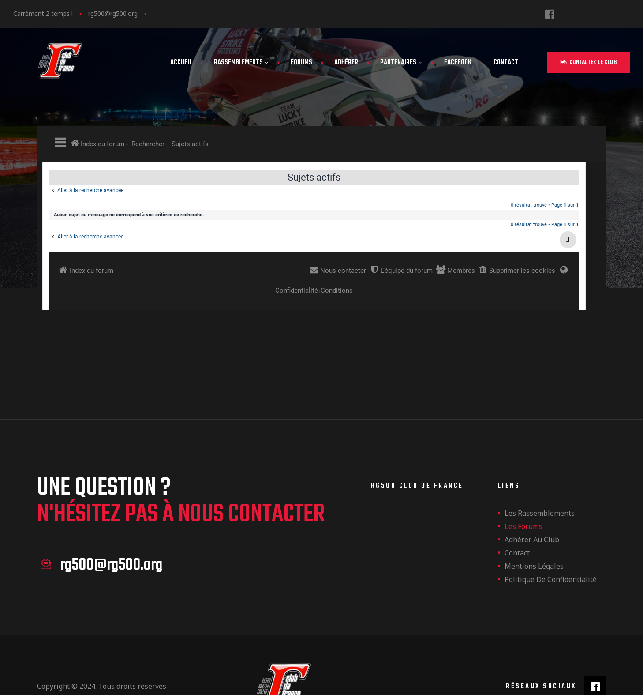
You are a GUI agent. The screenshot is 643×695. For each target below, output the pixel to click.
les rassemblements (540, 470)
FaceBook (457, 62)
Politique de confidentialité (551, 536)
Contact (505, 62)
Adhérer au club (532, 496)
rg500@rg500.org (113, 13)
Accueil (181, 62)
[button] (588, 62)
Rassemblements (241, 62)
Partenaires (401, 62)
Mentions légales (534, 523)
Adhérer (346, 62)
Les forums (523, 483)
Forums (301, 62)
